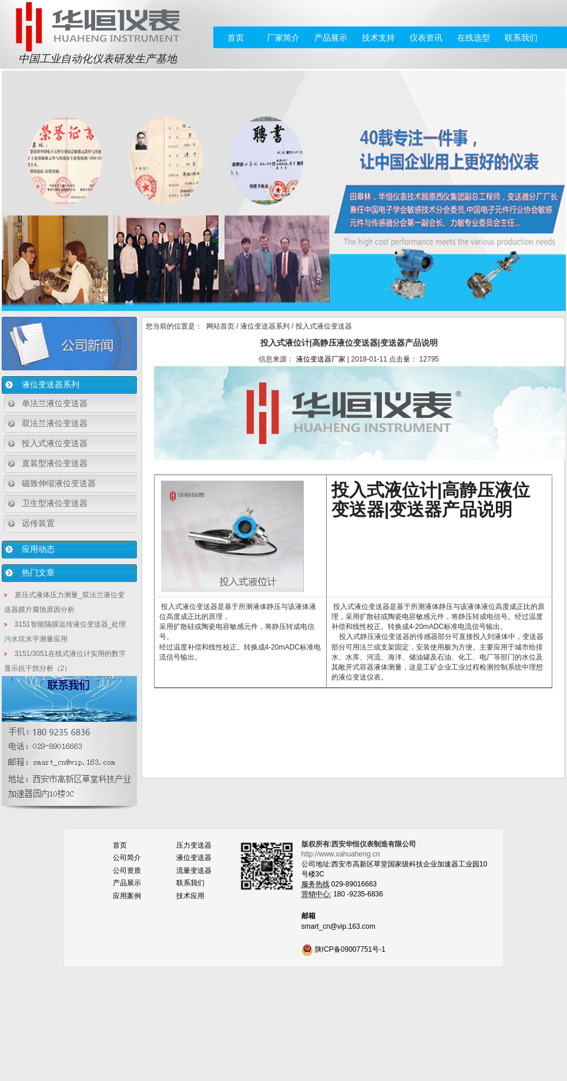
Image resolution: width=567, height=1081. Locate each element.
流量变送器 (194, 870)
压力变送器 (194, 845)
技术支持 (378, 37)
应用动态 (38, 549)
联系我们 (521, 37)
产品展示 (330, 37)
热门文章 (38, 572)
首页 (235, 37)
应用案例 (127, 896)
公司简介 (127, 858)
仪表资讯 (426, 37)
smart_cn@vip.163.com (338, 926)
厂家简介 (283, 37)
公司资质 (127, 870)
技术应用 (190, 896)
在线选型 (473, 37)
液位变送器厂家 (320, 359)
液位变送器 (194, 858)
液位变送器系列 (50, 384)
